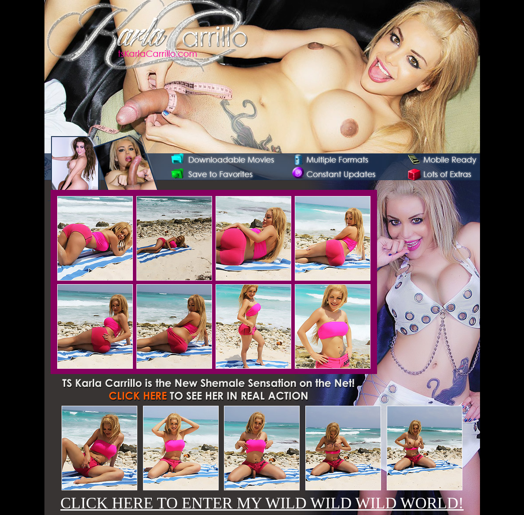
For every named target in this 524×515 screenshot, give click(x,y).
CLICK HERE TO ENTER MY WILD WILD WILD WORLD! (262, 503)
